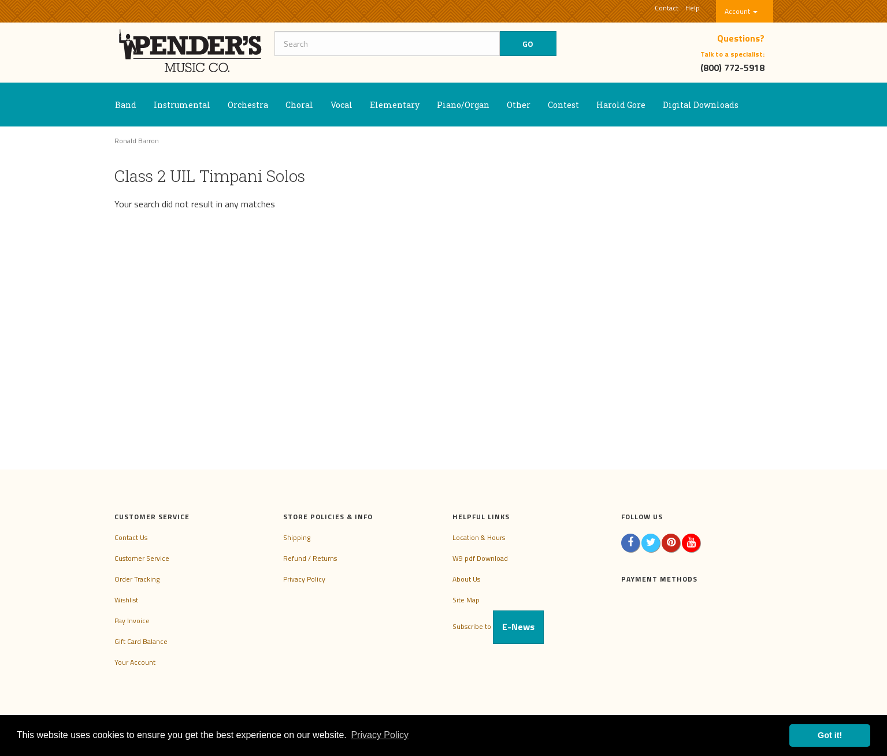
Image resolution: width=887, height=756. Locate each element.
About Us (466, 578)
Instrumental (182, 104)
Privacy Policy (304, 578)
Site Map (466, 599)
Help (692, 7)
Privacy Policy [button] (380, 735)
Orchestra (248, 104)
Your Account (134, 662)
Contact (666, 7)
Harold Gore (620, 104)
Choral (299, 104)
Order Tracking (136, 578)
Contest (563, 104)
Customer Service (141, 558)
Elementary (395, 104)
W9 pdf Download (480, 558)
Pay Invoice (132, 620)
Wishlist (126, 599)
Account (741, 11)
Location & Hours (478, 537)
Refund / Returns (310, 558)
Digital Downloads (700, 104)
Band (125, 104)
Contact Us (130, 537)
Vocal (341, 104)
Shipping (296, 537)
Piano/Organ (463, 104)
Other (518, 104)
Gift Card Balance (141, 641)
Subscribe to (498, 626)
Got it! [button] (830, 735)
